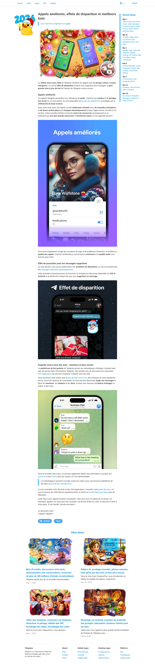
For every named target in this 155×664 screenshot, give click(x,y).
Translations (125, 655)
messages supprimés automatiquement (57, 269)
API (44, 3)
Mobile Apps (83, 648)
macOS (101, 655)
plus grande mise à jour (77, 378)
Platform (124, 648)
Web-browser (103, 658)
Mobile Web (83, 658)
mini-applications (45, 374)
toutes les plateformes (91, 101)
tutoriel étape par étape (98, 492)
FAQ (29, 3)
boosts (54, 476)
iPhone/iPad (83, 652)
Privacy (65, 655)
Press (64, 658)
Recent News (129, 15)
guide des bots (104, 489)
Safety (53, 3)
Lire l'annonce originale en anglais (56, 23)
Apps (37, 3)
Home (20, 3)
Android (81, 655)
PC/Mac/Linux (104, 652)
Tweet (58, 521)
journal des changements (61, 484)
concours (41, 476)
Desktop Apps (104, 648)
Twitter (132, 3)
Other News (77, 532)
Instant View (125, 658)
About (64, 648)
